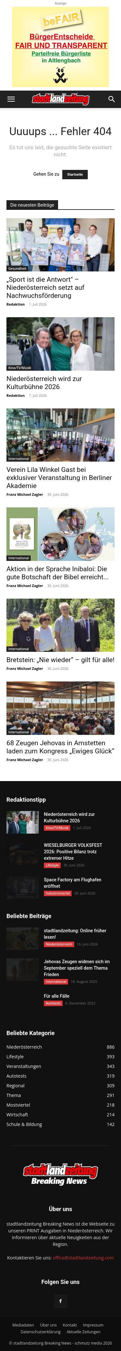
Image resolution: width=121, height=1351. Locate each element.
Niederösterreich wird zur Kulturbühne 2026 (44, 383)
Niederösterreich (59, 944)
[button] (11, 99)
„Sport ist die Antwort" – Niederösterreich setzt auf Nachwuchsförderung (45, 287)
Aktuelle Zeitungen (83, 1332)
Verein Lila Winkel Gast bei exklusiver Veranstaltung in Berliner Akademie (59, 478)
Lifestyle (52, 865)
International (18, 458)
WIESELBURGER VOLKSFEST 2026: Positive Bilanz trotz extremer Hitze (73, 852)
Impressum (93, 1325)
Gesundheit (17, 268)
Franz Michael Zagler (24, 494)
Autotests (53, 1003)
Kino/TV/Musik (19, 368)
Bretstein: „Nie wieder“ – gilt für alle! (60, 660)
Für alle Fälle (56, 996)
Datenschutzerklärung (41, 1332)
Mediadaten (23, 1325)
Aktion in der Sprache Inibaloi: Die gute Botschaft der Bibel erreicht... (57, 573)
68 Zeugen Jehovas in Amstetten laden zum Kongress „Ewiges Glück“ (60, 747)
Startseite (75, 174)
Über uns (48, 1325)
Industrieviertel (58, 893)
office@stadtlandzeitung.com (83, 1258)
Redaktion (15, 304)
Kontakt (70, 1325)
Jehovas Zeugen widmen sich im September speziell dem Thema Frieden (77, 968)
